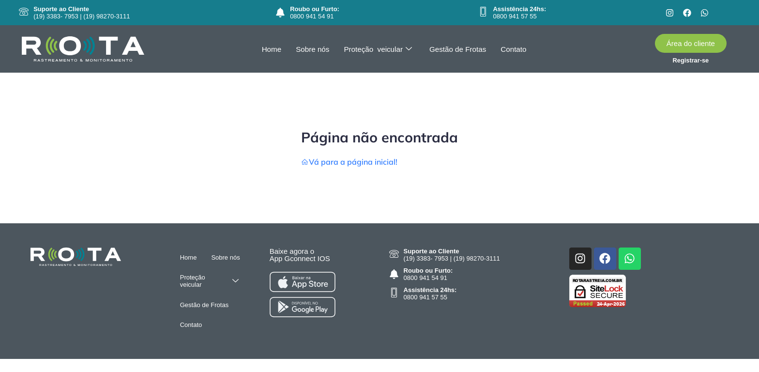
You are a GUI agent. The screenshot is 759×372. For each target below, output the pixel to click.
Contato (512, 49)
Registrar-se (691, 60)
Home (272, 49)
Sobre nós (313, 49)
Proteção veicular (378, 49)
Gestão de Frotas (457, 49)
